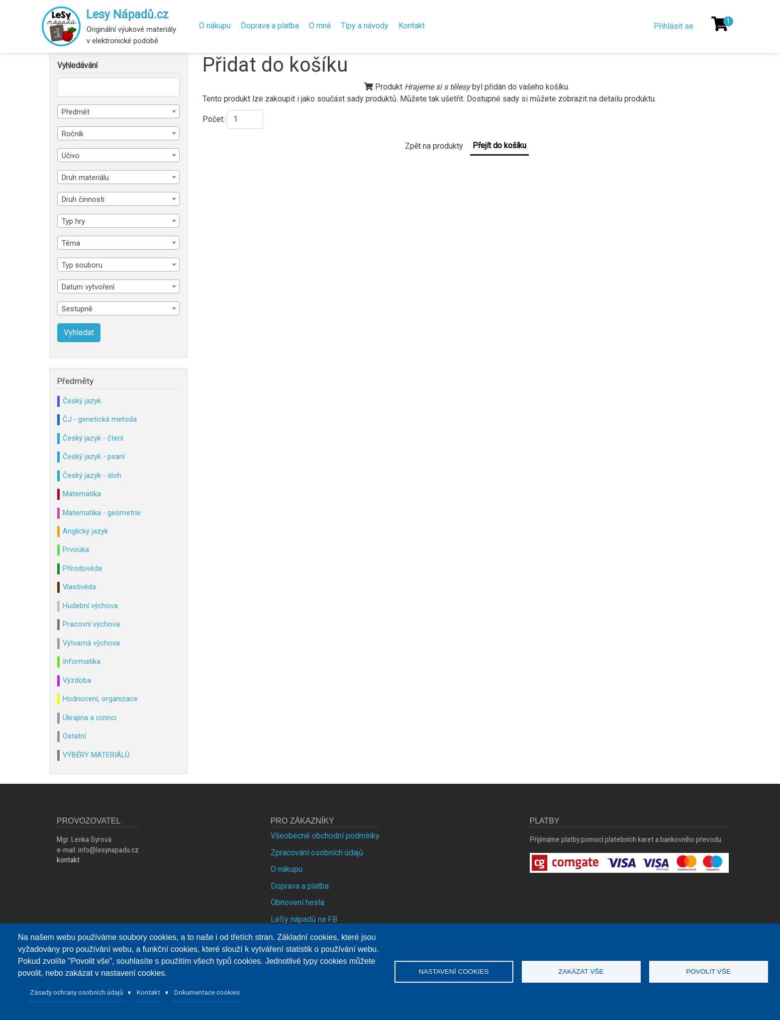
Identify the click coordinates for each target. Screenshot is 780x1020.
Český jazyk (82, 400)
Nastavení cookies (454, 971)
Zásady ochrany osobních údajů (76, 992)
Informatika (81, 661)
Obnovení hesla (297, 902)
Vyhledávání (77, 65)
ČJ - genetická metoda (100, 419)
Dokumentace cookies (207, 992)
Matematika (82, 493)
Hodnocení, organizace (100, 698)
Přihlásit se (673, 26)
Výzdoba (77, 680)
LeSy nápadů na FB (304, 919)
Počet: (213, 119)
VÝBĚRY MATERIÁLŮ (96, 754)
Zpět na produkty (434, 146)
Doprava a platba (270, 25)
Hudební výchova (90, 605)
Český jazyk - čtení (93, 438)
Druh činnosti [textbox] (83, 199)
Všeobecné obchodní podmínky (325, 835)
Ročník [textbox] (73, 133)
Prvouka (76, 549)
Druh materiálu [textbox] (85, 177)
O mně (320, 25)
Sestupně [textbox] (77, 308)
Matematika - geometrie (102, 512)
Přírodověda (82, 568)
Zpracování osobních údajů (317, 852)
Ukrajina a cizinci (89, 717)
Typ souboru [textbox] (82, 265)
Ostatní (74, 736)
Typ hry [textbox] (73, 221)
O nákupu (215, 25)
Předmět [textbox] (76, 111)
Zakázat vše (581, 971)
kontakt (68, 860)
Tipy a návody (365, 25)
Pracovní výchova (91, 624)
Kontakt (411, 25)
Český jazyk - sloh (92, 475)
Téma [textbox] (71, 243)
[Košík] (719, 23)
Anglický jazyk (85, 531)
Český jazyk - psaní (94, 456)
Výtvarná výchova (91, 643)
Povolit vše (708, 971)
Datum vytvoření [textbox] (88, 286)
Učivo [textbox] (71, 155)
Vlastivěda (79, 586)
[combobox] (118, 111)
